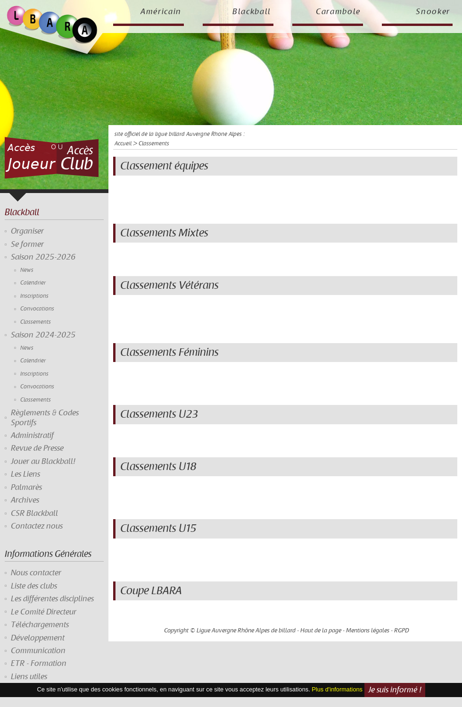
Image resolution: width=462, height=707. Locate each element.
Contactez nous (37, 526)
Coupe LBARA (151, 591)
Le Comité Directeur (43, 612)
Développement (38, 638)
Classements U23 (159, 414)
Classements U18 (158, 466)
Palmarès (26, 487)
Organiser (27, 231)
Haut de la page (320, 630)
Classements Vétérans (169, 285)
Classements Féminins (169, 352)
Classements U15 (158, 528)
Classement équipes (164, 166)
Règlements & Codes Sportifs (45, 417)
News (26, 270)
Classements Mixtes (164, 233)
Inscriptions (34, 296)
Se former (27, 244)
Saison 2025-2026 (43, 257)
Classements (35, 322)
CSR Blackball (34, 513)
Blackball (251, 12)
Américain (161, 12)
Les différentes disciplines (52, 599)
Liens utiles (29, 677)
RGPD (401, 630)
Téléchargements (40, 625)
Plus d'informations (337, 689)
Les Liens (25, 474)
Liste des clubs (34, 586)
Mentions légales (367, 630)
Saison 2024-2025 (43, 335)
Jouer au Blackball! (43, 461)
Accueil (123, 144)
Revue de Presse (37, 448)
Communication (38, 651)
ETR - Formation (38, 663)
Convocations (37, 309)
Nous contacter (36, 573)
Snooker (433, 12)
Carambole (338, 12)
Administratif (32, 435)
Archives (25, 500)
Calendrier (33, 283)
